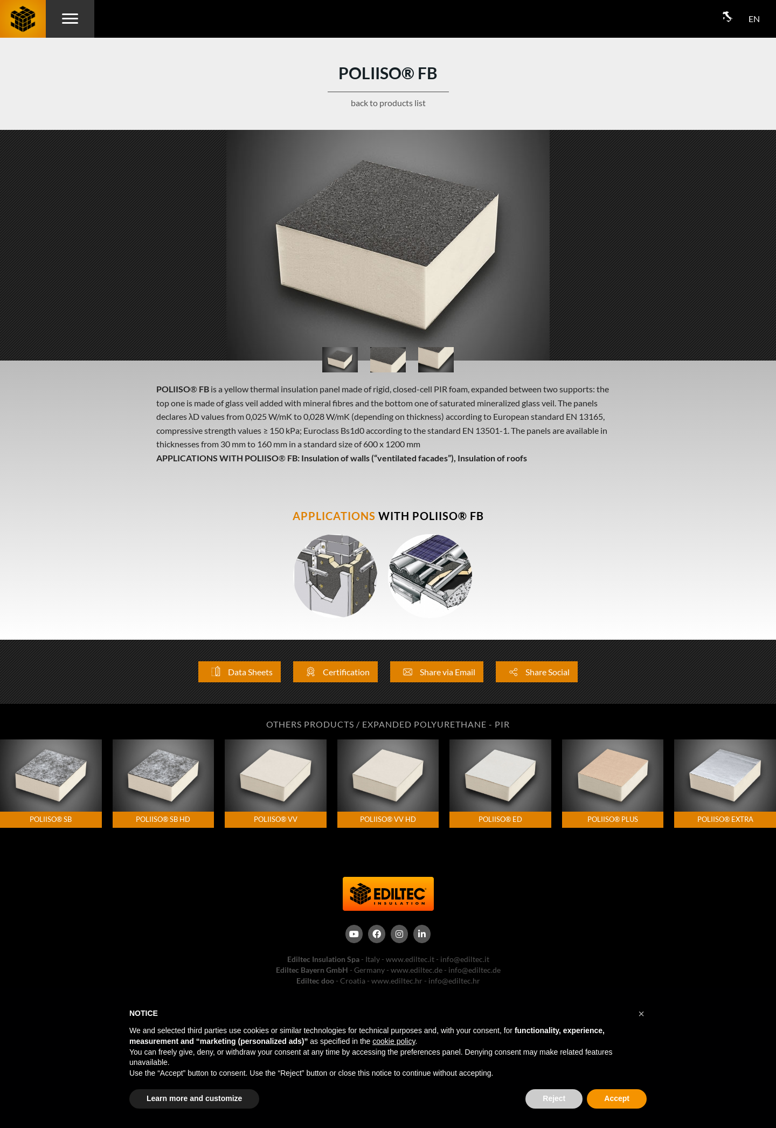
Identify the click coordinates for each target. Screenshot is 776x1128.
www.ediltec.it (410, 959)
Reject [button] (554, 1098)
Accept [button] (616, 1098)
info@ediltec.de (474, 969)
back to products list (388, 103)
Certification (335, 671)
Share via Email (436, 671)
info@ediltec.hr (454, 980)
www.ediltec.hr (396, 980)
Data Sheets (239, 671)
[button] (641, 1013)
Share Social (537, 671)
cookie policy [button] (393, 1041)
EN (754, 18)
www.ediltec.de (416, 969)
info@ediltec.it (464, 959)
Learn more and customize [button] (194, 1098)
